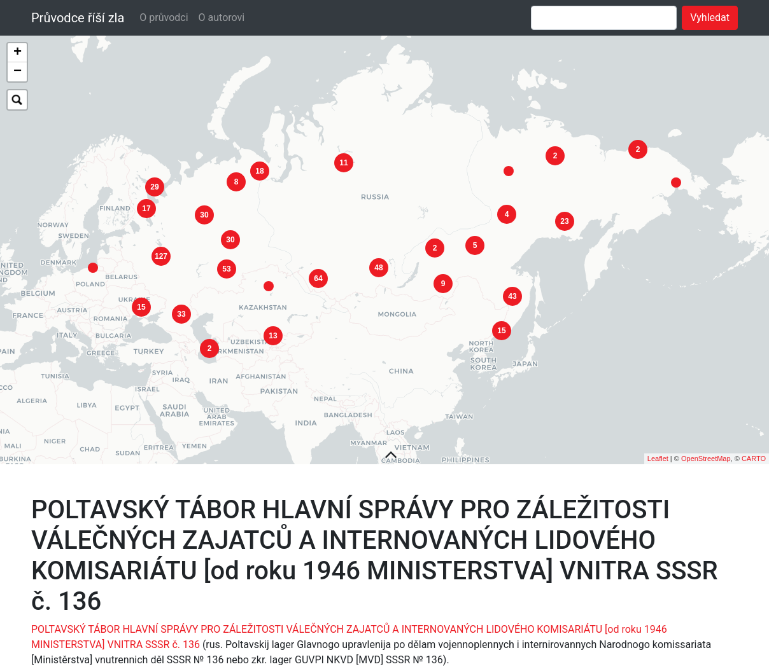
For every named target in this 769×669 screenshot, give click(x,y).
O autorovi (222, 17)
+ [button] (17, 52)
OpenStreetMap (706, 439)
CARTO (754, 439)
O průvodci (163, 17)
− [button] (17, 71)
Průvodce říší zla (77, 17)
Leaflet (657, 439)
